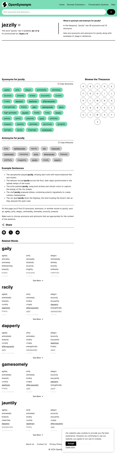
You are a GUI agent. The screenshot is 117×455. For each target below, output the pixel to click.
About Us (30, 444)
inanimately (9, 154)
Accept (71, 445)
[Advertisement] (58, 59)
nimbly (58, 113)
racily (42, 118)
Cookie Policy (70, 449)
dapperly (19, 101)
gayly (61, 107)
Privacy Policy (56, 444)
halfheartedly (19, 148)
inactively (56, 148)
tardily (34, 160)
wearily (57, 160)
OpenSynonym (19, 5)
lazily (36, 154)
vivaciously (47, 130)
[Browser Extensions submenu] (76, 4)
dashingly (33, 101)
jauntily (25, 113)
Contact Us (42, 444)
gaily (34, 107)
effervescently (49, 101)
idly (44, 148)
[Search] (111, 12)
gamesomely (47, 107)
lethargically (49, 154)
